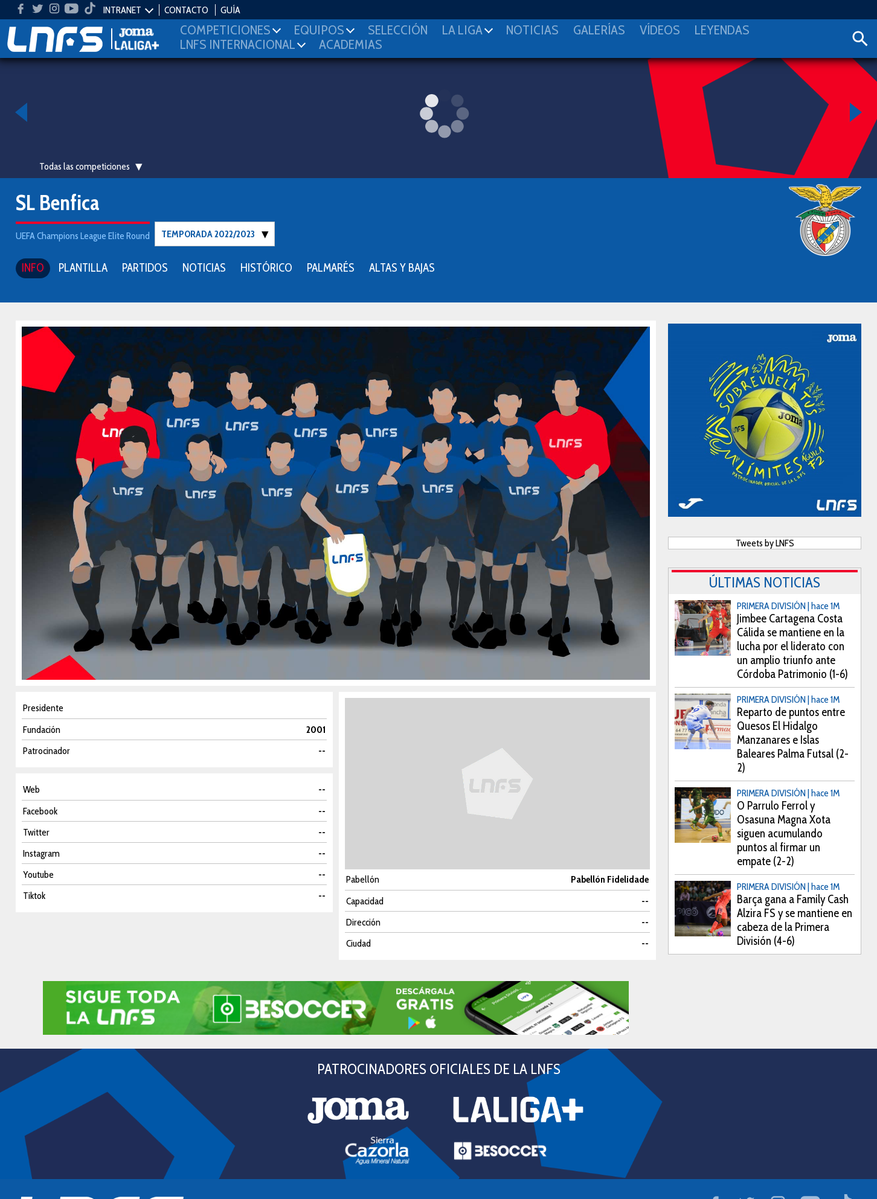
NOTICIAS (204, 267)
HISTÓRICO (266, 267)
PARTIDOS (145, 267)
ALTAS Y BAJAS (402, 267)
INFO (33, 267)
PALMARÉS (331, 267)
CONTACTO (186, 10)
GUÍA (230, 10)
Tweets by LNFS (765, 542)
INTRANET (122, 10)
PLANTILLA (83, 267)
